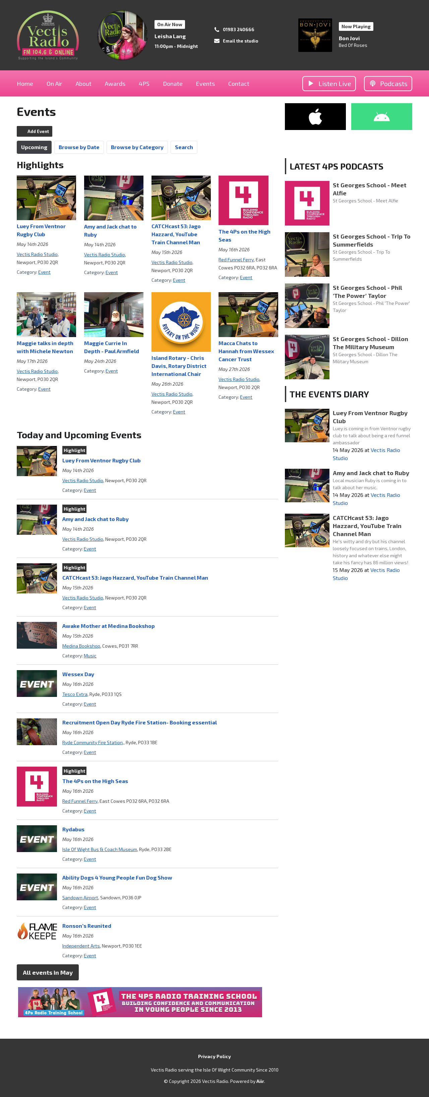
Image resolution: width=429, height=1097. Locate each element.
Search (184, 147)
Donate (173, 83)
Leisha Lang (170, 36)
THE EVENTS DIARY (329, 394)
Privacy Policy (214, 1056)
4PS (144, 83)
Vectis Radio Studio (37, 254)
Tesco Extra (74, 694)
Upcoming (34, 147)
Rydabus (73, 829)
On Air (54, 83)
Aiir (260, 1081)
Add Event (38, 131)
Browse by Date (79, 147)
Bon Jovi (349, 38)
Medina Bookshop (81, 646)
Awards (115, 83)
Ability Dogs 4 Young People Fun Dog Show (117, 877)
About (83, 83)
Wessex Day (78, 674)
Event (44, 272)
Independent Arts (81, 946)
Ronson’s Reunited (86, 925)
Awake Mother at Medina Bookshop (108, 626)
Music (90, 655)
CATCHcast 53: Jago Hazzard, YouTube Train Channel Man (176, 234)
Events (205, 83)
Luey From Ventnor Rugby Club (101, 460)
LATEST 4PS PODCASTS (336, 166)
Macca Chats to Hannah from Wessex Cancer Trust (246, 351)
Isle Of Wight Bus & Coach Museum (99, 849)
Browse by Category (137, 147)
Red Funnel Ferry (236, 259)
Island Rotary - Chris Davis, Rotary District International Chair (178, 365)
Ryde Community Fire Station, (93, 742)
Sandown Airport (80, 897)
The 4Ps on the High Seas (95, 781)
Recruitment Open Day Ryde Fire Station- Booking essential (139, 722)
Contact (238, 83)
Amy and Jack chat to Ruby (95, 519)
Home (25, 83)
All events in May (48, 972)
